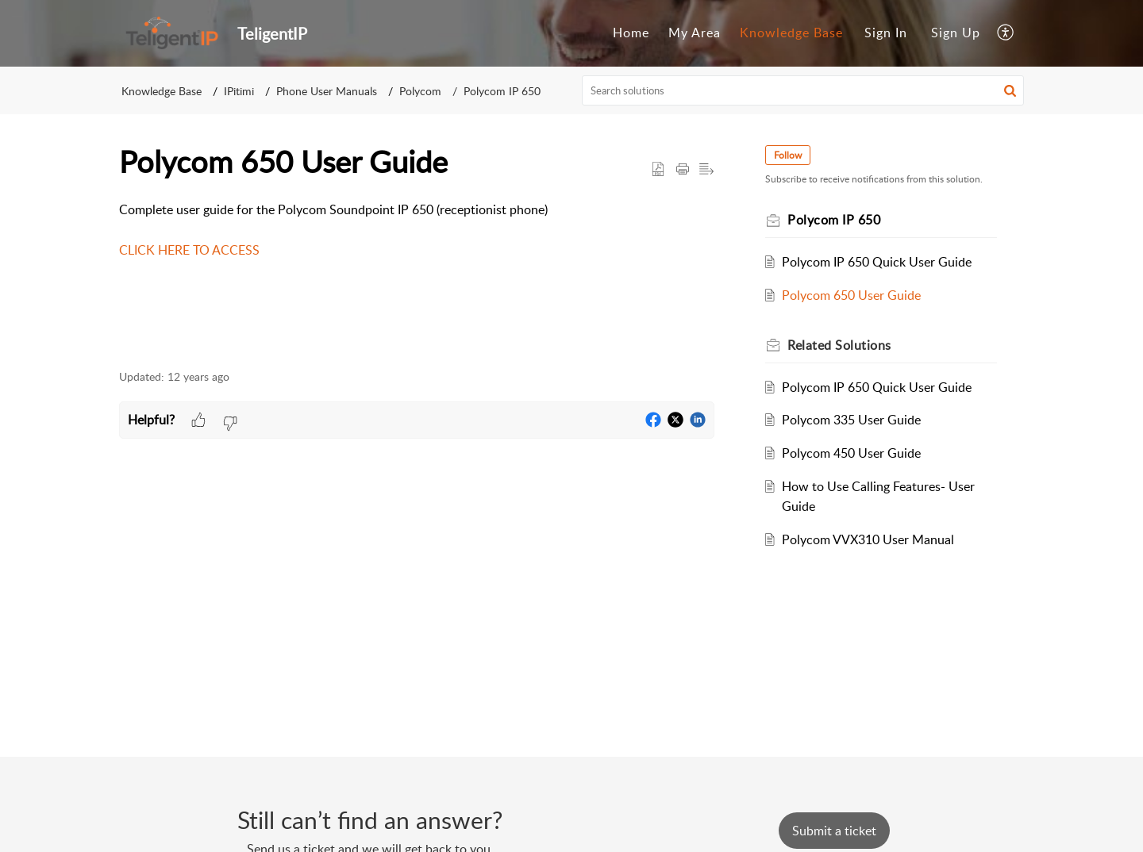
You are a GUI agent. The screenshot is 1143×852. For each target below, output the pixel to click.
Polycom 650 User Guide (851, 295)
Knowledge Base (791, 32)
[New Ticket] (834, 830)
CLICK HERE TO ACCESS (189, 250)
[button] (1006, 33)
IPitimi (239, 90)
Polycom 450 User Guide (851, 453)
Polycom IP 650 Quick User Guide (877, 262)
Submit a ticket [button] (834, 830)
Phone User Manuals (326, 90)
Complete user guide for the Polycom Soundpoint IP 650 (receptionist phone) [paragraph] (416, 231)
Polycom (420, 90)
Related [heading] (839, 345)
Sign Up (955, 32)
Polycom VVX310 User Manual (868, 539)
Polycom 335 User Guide (851, 419)
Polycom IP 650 (502, 90)
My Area (694, 32)
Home (631, 32)
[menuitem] (631, 33)
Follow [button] (788, 155)
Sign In (885, 32)
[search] (803, 90)
